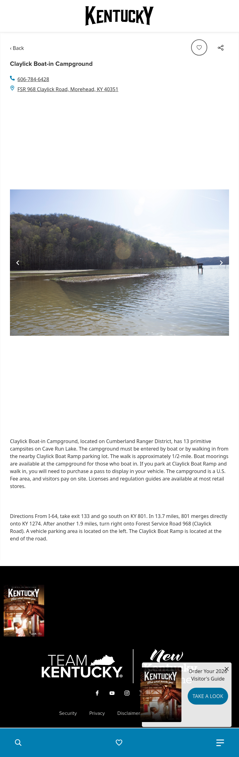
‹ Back (17, 48)
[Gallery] (119, 262)
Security (68, 713)
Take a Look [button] (208, 696)
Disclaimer (128, 713)
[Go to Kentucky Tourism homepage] (119, 16)
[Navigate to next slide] (221, 262)
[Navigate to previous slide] (17, 262)
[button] (18, 742)
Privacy (97, 713)
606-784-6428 (33, 79)
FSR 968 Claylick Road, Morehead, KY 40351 (67, 89)
